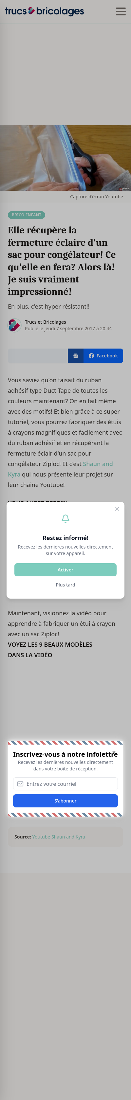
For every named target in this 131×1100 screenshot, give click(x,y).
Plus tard (65, 585)
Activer (65, 570)
